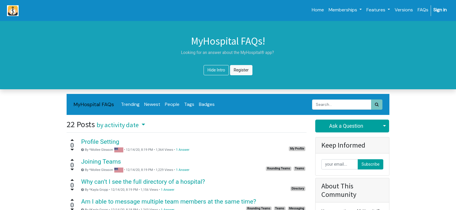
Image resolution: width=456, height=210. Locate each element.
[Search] (376, 104)
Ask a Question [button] (346, 126)
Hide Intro (216, 70)
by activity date (118, 125)
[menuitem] (317, 10)
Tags (189, 104)
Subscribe (370, 164)
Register (241, 70)
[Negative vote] (72, 149)
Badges (207, 104)
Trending (130, 104)
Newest (152, 104)
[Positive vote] (72, 140)
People (172, 104)
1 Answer (182, 150)
